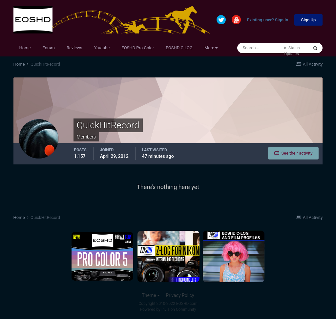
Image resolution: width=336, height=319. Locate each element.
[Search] (260, 48)
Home (25, 47)
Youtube (102, 47)
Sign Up (308, 19)
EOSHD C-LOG (179, 47)
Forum (49, 47)
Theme (151, 295)
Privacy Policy (180, 295)
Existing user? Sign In (267, 20)
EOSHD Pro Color (137, 47)
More (211, 47)
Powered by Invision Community (168, 309)
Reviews (74, 47)
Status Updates (292, 51)
